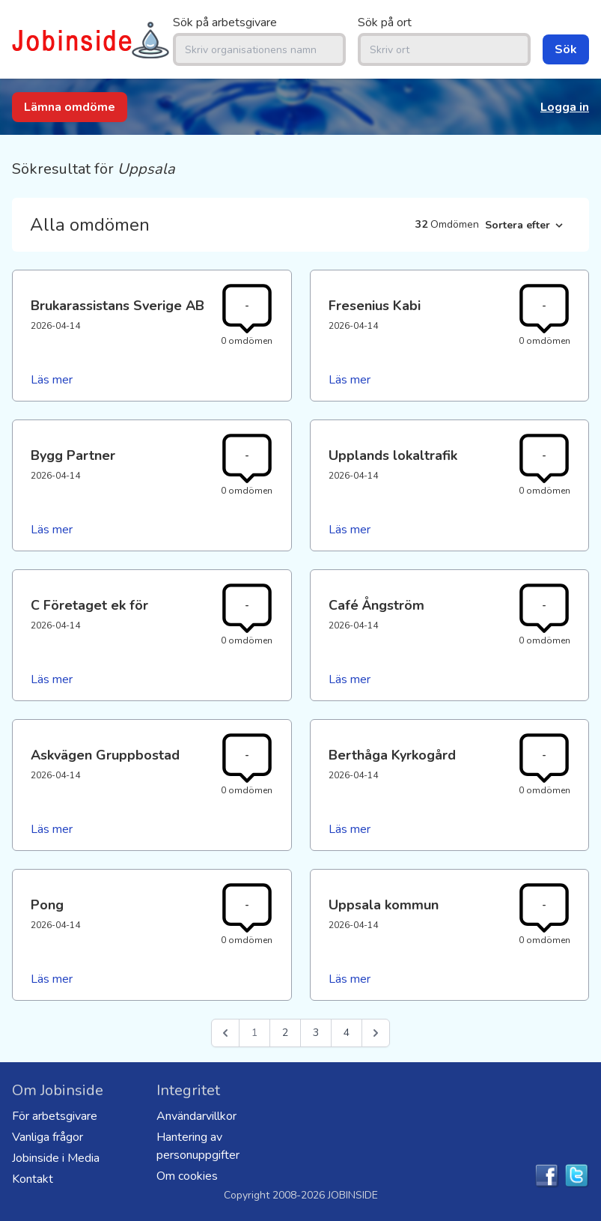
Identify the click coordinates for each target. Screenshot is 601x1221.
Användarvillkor (196, 1116)
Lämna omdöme (69, 107)
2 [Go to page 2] (285, 1032)
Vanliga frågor (47, 1137)
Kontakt (32, 1179)
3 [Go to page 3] (316, 1032)
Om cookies (187, 1176)
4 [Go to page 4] (347, 1032)
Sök (566, 49)
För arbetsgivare (54, 1116)
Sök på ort (385, 22)
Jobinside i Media (56, 1158)
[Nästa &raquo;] (375, 1033)
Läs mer (52, 380)
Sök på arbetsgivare (225, 22)
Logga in (564, 107)
